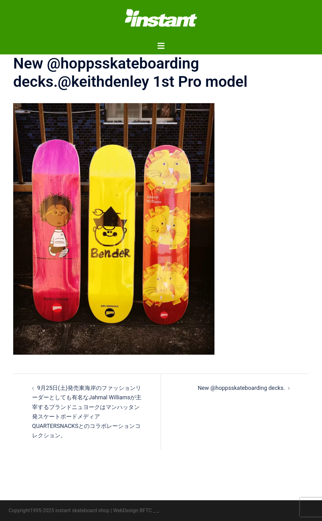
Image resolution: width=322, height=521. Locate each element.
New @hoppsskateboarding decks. (241, 388)
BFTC (146, 510)
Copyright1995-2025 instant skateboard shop (58, 510)
